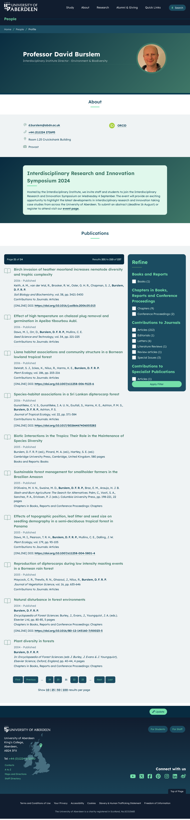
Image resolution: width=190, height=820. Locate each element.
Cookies (91, 805)
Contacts (9, 766)
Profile (32, 29)
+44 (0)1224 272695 (41, 132)
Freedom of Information (157, 805)
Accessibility (77, 805)
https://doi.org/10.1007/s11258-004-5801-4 (65, 553)
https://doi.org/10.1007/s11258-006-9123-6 (64, 384)
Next (100, 679)
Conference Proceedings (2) (155, 314)
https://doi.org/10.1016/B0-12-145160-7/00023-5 (69, 631)
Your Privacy (60, 805)
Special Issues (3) (149, 357)
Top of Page (177, 792)
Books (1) (143, 281)
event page (71, 208)
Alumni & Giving (128, 7)
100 (65, 690)
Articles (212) (146, 330)
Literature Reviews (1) (152, 346)
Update (157, 712)
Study (71, 7)
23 (82, 680)
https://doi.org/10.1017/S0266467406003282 (65, 425)
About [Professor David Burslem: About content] (95, 102)
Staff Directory (13, 779)
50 (59, 690)
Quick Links (154, 7)
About (87, 7)
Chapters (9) (145, 308)
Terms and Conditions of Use (35, 805)
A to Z (8, 770)
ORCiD (121, 125)
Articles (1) (144, 379)
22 (74, 680)
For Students (153, 731)
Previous (32, 679)
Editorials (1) (145, 335)
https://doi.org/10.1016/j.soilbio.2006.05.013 (65, 306)
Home (7, 29)
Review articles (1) (149, 352)
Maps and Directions (15, 775)
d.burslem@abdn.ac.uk (44, 125)
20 (58, 680)
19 (50, 680)
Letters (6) (144, 341)
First (19, 679)
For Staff (176, 731)
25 (53, 690)
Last (110, 679)
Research (104, 7)
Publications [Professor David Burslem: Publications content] (95, 233)
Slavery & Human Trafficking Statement (120, 805)
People (10, 18)
